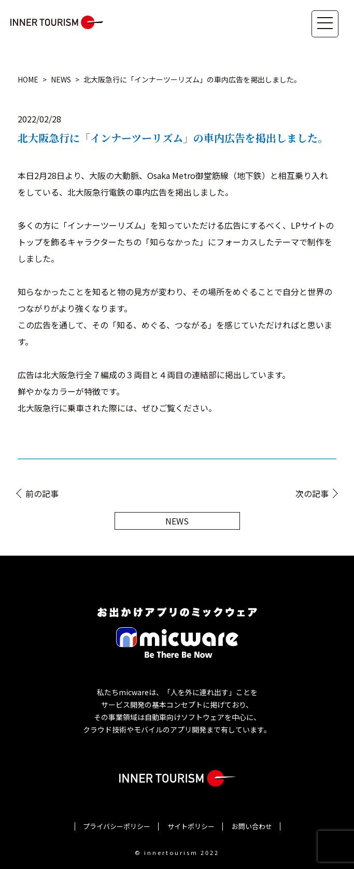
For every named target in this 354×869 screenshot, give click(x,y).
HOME (28, 79)
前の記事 (42, 493)
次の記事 (312, 493)
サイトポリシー (191, 826)
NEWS (61, 79)
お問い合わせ (252, 826)
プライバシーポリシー (116, 826)
